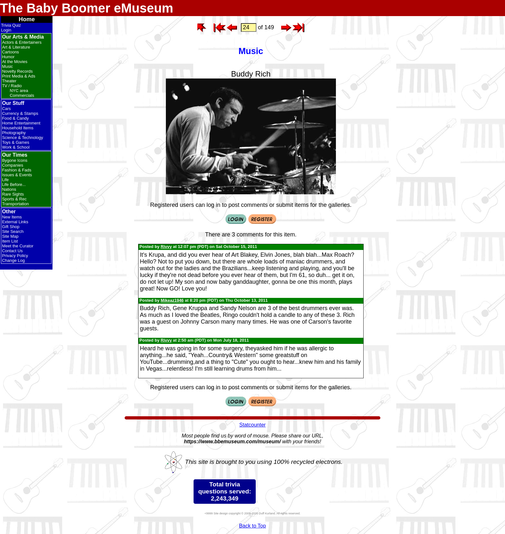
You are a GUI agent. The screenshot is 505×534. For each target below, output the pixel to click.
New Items (12, 217)
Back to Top (252, 526)
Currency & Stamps (20, 113)
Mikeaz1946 (172, 300)
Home (27, 19)
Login (6, 30)
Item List (10, 241)
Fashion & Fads (16, 170)
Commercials (22, 95)
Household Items (17, 127)
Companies (12, 165)
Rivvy (166, 246)
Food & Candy (15, 118)
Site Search (13, 231)
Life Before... (14, 184)
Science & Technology (22, 137)
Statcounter (252, 425)
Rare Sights (13, 194)
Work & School (16, 147)
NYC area (19, 90)
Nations (9, 189)
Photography (14, 132)
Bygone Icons (14, 160)
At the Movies (14, 61)
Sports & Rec (14, 199)
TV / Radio (12, 85)
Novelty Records (17, 71)
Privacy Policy (15, 255)
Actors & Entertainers (22, 42)
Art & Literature (16, 47)
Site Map (10, 236)
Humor (8, 56)
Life (5, 179)
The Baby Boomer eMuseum (86, 8)
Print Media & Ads (18, 76)
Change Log (13, 260)
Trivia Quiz (11, 25)
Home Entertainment (21, 123)
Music (7, 66)
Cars (6, 108)
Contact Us (12, 250)
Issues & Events (17, 174)
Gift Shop (10, 226)
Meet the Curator (17, 246)
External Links (15, 221)
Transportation (15, 203)
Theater (9, 80)
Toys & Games (15, 142)
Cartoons (10, 52)
